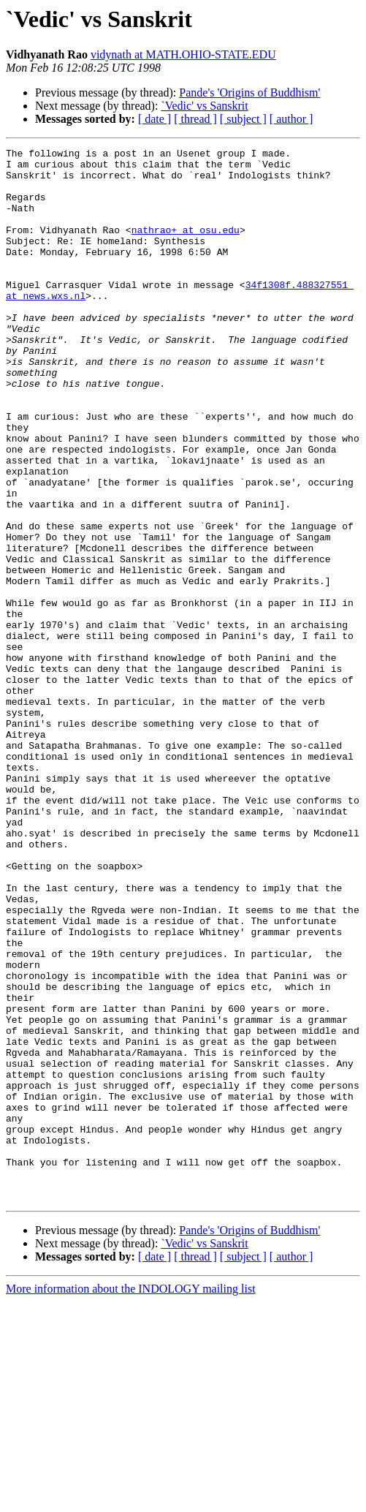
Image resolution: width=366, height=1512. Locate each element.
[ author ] (291, 119)
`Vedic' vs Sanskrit (204, 105)
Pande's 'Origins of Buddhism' (249, 92)
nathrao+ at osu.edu (185, 247)
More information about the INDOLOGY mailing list (131, 1499)
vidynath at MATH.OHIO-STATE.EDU (183, 54)
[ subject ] (243, 119)
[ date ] (154, 119)
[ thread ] (195, 119)
